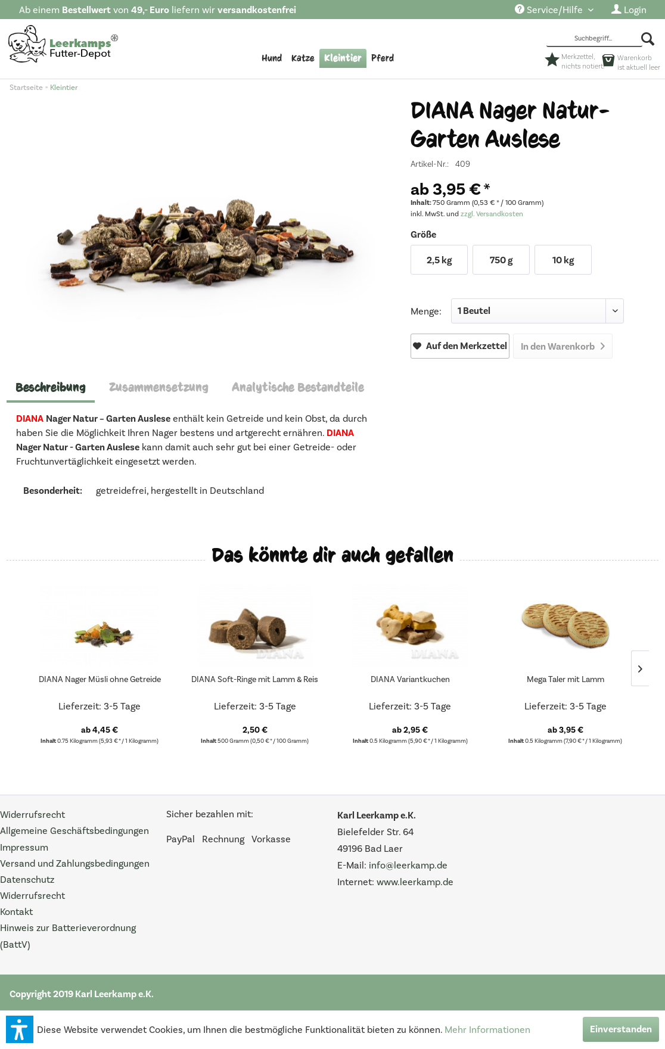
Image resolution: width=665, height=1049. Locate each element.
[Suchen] (648, 39)
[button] (19, 1029)
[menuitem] (554, 10)
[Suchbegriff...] (594, 39)
